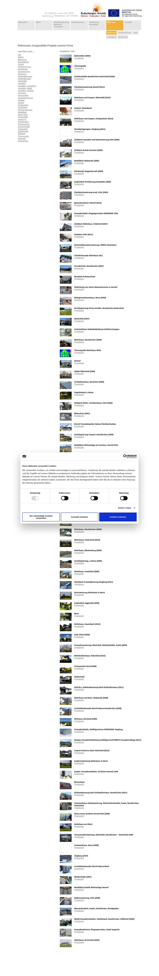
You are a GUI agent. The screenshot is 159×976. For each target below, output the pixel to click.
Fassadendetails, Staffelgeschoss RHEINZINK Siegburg (98, 729)
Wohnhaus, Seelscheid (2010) (87, 540)
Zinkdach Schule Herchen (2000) (88, 150)
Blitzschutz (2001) (82, 413)
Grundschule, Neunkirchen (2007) (89, 266)
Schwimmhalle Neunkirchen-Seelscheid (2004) (94, 76)
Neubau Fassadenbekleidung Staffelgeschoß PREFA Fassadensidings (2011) (107, 740)
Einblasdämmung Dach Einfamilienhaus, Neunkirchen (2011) (100, 793)
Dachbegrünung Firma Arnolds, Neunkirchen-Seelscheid (99, 308)
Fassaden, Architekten (27, 86)
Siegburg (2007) (81, 856)
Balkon (21, 57)
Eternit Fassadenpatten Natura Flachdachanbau (95, 424)
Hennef (77, 361)
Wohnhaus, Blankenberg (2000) (88, 550)
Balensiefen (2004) (82, 56)
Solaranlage (23, 129)
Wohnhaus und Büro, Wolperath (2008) (91, 698)
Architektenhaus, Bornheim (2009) (89, 382)
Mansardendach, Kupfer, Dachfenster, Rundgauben (96, 908)
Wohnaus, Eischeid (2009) (85, 719)
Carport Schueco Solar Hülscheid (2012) (91, 750)
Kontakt (128, 22)
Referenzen (111, 33)
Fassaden (22, 83)
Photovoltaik (23, 117)
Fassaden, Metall (25, 88)
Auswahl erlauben (79, 517)
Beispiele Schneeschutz (84, 277)
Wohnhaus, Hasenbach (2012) (87, 624)
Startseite (22, 22)
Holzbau (21, 100)
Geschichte (122, 37)
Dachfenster (23, 69)
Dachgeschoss (24, 72)
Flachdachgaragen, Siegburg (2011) (89, 129)
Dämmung (22, 74)
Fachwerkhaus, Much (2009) (86, 845)
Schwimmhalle (24, 127)
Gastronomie (23, 95)
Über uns (111, 22)
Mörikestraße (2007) (83, 877)
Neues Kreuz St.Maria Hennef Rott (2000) (92, 814)
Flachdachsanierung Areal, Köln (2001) (91, 192)
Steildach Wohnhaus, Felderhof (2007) (90, 224)
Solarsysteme (77, 22)
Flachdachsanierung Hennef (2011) (89, 87)
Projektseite (79, 58)
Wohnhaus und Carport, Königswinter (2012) (93, 119)
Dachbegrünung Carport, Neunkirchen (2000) (94, 434)
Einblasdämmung (25, 76)
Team (135, 33)
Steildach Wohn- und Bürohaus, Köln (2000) (93, 403)
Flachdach (22, 93)
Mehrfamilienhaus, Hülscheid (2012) (90, 656)
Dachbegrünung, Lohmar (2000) (88, 561)
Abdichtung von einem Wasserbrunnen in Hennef (95, 287)
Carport (21, 64)
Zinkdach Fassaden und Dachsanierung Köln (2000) (96, 140)
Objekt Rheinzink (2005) (84, 371)
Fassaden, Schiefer (26, 91)
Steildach (21, 134)
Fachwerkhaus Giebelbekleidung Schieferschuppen (96, 329)
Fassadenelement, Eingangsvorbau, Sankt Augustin (97, 929)
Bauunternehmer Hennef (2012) (88, 203)
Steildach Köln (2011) (83, 234)
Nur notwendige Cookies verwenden (41, 517)
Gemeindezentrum (25, 98)
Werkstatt (22, 139)
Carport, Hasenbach (83, 108)
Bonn (76, 614)
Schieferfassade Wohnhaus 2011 (88, 255)
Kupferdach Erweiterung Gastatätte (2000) (92, 182)
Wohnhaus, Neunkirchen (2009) (88, 340)
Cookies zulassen (118, 517)
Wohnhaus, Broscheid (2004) (86, 940)
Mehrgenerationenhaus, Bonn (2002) (90, 298)
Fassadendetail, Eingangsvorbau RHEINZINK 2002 (96, 213)
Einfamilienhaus (24, 79)
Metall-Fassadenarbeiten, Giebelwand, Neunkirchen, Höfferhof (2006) (104, 919)
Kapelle (21, 103)
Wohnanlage (23, 141)
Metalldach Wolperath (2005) (86, 161)
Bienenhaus (79, 782)
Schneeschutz (23, 124)
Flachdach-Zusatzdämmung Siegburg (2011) (93, 582)
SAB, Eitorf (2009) (82, 635)
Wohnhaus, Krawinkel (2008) (86, 571)
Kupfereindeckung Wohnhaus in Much (91, 761)
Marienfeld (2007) (81, 319)
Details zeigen (124, 508)
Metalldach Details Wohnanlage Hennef (91, 887)
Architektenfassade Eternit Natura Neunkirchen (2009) (97, 708)
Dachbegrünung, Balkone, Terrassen (61, 24)
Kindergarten (23, 105)
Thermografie (23, 136)
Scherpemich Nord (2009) (85, 666)
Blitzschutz (22, 60)
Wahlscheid (79, 677)
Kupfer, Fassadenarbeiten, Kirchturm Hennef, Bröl (96, 772)
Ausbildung (111, 37)
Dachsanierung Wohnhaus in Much (89, 592)
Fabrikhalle (22, 81)
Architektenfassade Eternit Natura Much (91, 866)
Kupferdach (22, 107)
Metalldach (22, 112)
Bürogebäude (23, 62)
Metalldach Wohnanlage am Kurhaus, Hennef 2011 (96, 445)
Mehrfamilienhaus (25, 110)
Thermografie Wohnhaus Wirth (87, 350)
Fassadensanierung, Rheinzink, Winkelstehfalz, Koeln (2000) (100, 645)
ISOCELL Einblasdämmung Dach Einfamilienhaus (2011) (99, 687)
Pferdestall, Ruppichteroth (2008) (88, 171)
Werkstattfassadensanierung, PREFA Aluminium (95, 245)
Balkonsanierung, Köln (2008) (87, 898)
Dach (38, 22)
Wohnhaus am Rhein (83, 824)
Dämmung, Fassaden (94, 23)
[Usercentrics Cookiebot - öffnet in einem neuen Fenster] (125, 456)
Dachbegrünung (24, 67)
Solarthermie (23, 131)
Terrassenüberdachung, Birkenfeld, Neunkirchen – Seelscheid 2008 (103, 835)
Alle (19, 55)
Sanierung (22, 119)
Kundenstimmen (124, 33)
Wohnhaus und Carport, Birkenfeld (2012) (92, 97)
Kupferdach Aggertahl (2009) (86, 603)
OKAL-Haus (23, 115)
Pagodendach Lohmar (84, 392)
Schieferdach (23, 122)
